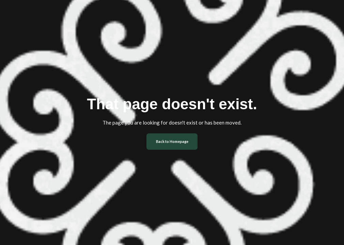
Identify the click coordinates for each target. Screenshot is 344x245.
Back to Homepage (172, 141)
